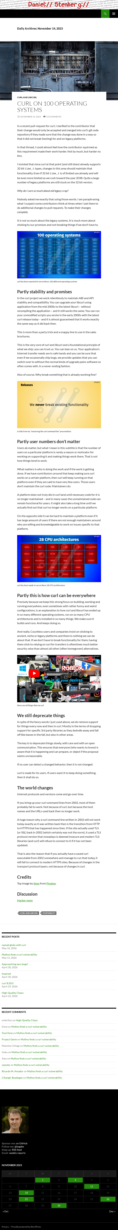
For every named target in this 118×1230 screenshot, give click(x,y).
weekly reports (17, 1151)
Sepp (36, 882)
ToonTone (7, 1031)
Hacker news (25, 899)
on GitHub (21, 1142)
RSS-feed (17, 1148)
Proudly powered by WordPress (26, 1225)
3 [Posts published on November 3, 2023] (75, 1178)
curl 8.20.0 (7, 982)
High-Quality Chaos (13, 991)
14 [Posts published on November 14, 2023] (26, 1191)
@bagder (19, 1145)
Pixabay (51, 882)
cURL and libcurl (27, 97)
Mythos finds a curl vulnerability (19, 953)
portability (49, 912)
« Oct (5, 1210)
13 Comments (53, 116)
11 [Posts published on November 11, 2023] (91, 1185)
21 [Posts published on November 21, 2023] (26, 1198)
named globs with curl (14, 943)
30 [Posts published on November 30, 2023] (58, 1204)
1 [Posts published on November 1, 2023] (42, 1178)
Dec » (112, 1210)
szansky (6, 1063)
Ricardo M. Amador (12, 1070)
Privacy (5, 1225)
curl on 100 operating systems (52, 106)
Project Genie (9, 1038)
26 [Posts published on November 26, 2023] (108, 1198)
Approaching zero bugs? (15, 963)
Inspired (6, 972)
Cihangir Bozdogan (12, 1076)
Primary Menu (114, 13)
